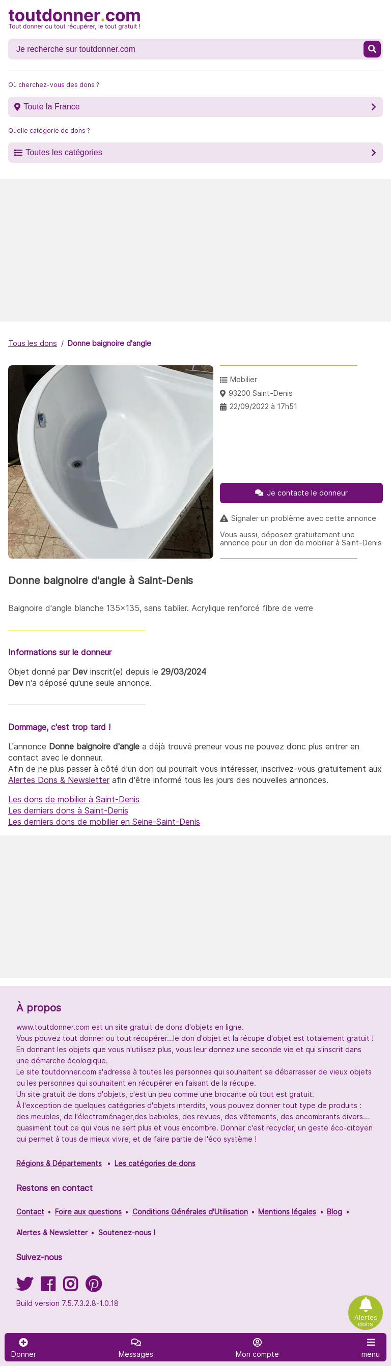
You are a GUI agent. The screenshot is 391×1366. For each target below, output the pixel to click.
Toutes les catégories (63, 152)
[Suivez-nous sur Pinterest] (93, 1287)
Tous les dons (32, 343)
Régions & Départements (59, 1163)
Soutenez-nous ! (126, 1232)
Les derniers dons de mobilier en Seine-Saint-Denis (104, 822)
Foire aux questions (88, 1211)
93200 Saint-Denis (261, 393)
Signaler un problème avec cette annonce (303, 518)
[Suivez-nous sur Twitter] (24, 1287)
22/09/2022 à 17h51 (263, 406)
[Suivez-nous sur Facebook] (48, 1287)
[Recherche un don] (187, 49)
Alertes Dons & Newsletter (58, 780)
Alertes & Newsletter (52, 1232)
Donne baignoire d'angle (109, 343)
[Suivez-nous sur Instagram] (70, 1287)
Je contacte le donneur (307, 492)
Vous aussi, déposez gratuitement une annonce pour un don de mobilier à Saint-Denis (301, 539)
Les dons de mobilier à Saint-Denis (73, 799)
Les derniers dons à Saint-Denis (68, 810)
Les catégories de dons (155, 1163)
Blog (334, 1211)
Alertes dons (365, 1321)
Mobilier (243, 379)
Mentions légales (287, 1211)
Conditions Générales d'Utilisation (190, 1211)
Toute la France (51, 106)
